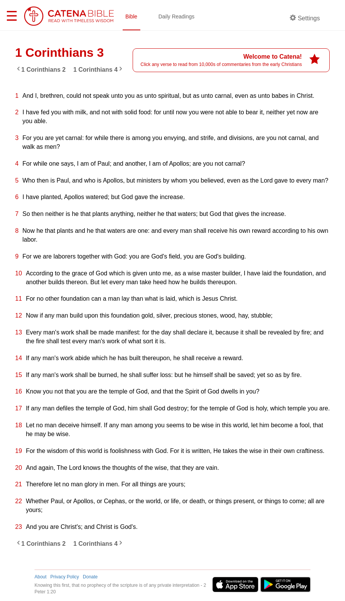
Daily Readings (176, 16)
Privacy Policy (64, 577)
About (40, 577)
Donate (90, 577)
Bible (131, 16)
